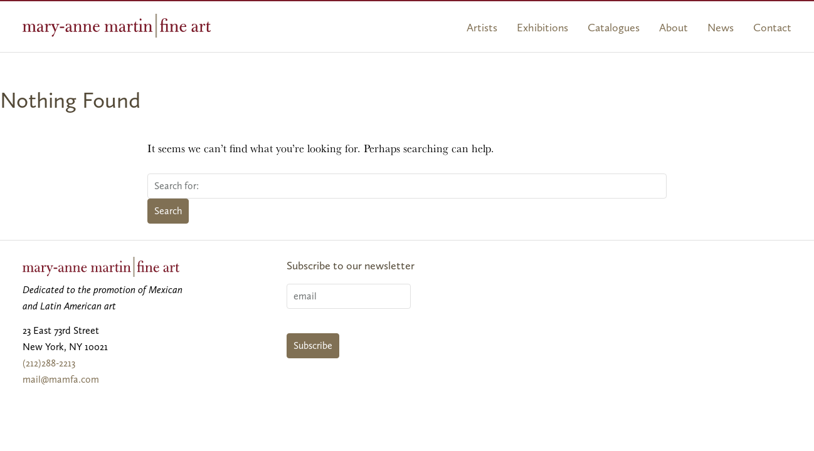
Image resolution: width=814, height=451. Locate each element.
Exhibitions (542, 27)
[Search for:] (407, 186)
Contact (772, 27)
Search (168, 211)
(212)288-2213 (49, 363)
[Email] (349, 296)
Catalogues (614, 27)
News (720, 27)
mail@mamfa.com (61, 379)
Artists (482, 27)
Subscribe (312, 345)
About (673, 27)
